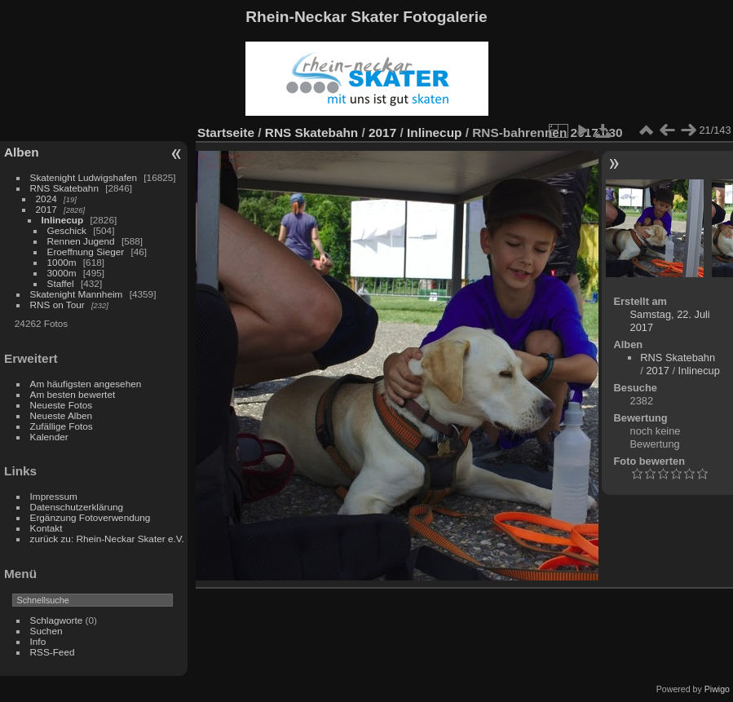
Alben (21, 152)
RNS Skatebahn (64, 188)
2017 (46, 209)
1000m (62, 262)
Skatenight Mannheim (76, 294)
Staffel (60, 283)
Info (38, 641)
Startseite (225, 132)
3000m (62, 272)
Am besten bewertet (73, 394)
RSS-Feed (52, 652)
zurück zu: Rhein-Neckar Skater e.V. (107, 538)
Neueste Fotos (61, 405)
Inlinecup (63, 219)
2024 (46, 198)
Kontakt (46, 528)
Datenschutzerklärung (76, 506)
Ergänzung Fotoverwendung (90, 517)
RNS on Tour (57, 304)
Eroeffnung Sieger (86, 251)
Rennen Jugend (81, 241)
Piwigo (717, 689)
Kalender (49, 436)
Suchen (46, 630)
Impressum (53, 496)
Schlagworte (56, 620)
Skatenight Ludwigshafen (83, 177)
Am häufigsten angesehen (86, 383)
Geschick (66, 230)
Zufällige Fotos (61, 426)
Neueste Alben (61, 415)
